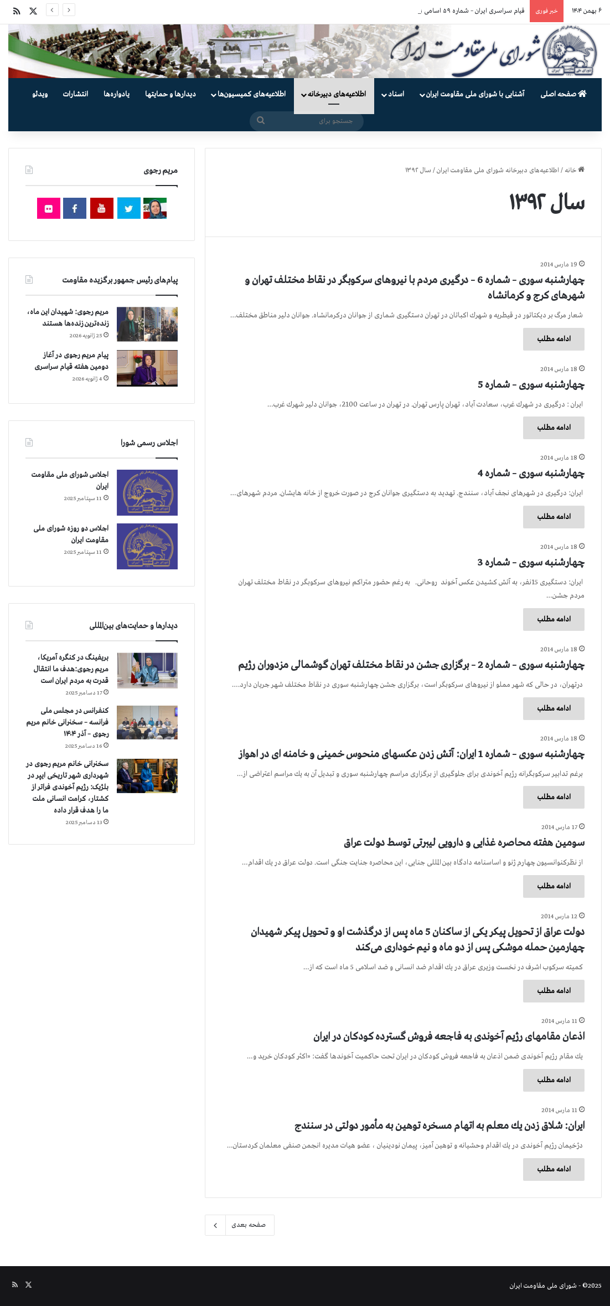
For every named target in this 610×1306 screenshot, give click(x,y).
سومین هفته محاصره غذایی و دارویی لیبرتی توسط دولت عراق (464, 843)
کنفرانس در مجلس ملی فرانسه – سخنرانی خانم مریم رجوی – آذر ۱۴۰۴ (67, 722)
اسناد (396, 94)
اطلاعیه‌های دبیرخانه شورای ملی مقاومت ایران (498, 170)
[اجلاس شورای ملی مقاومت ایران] (147, 493)
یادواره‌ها (117, 94)
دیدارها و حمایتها (170, 94)
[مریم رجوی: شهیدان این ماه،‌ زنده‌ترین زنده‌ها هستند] (147, 324)
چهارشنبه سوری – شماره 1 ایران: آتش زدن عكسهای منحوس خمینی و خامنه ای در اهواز (412, 754)
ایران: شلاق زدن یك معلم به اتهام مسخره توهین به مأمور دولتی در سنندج (439, 1126)
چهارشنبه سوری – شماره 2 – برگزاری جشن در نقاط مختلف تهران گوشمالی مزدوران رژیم (411, 665)
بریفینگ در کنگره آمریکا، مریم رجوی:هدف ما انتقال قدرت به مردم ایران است (71, 669)
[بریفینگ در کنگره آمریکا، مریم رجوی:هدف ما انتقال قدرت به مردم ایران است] (147, 670)
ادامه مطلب (554, 339)
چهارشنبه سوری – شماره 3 (531, 562)
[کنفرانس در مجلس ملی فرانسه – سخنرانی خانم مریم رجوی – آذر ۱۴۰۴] (147, 722)
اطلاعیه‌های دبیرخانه (337, 94)
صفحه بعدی (240, 1225)
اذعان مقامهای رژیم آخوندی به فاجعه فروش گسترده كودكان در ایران (449, 1036)
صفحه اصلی (563, 94)
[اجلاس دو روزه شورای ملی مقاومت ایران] (147, 546)
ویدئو (40, 94)
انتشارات (75, 94)
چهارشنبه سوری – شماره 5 (531, 385)
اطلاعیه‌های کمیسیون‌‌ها (252, 94)
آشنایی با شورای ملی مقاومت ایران (475, 94)
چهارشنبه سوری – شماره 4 (531, 473)
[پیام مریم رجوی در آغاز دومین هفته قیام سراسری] (147, 368)
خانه (575, 170)
